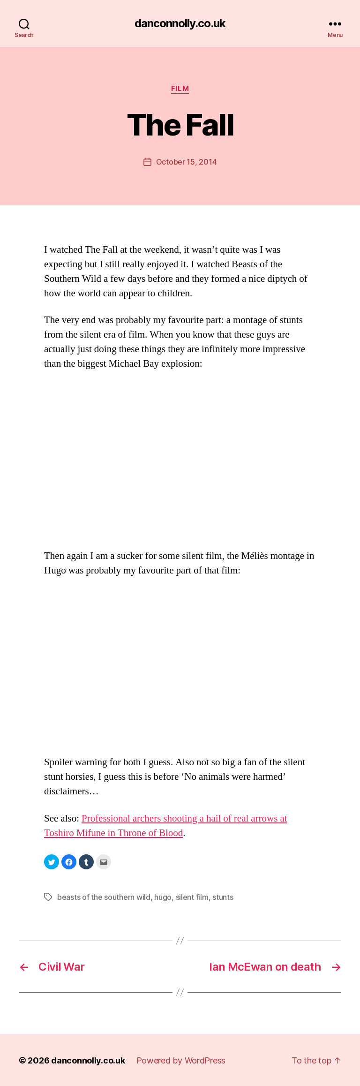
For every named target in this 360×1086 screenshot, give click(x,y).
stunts (222, 896)
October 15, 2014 (186, 161)
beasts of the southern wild (103, 896)
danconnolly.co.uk (180, 23)
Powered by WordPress (181, 1059)
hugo (163, 896)
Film (180, 88)
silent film (192, 896)
